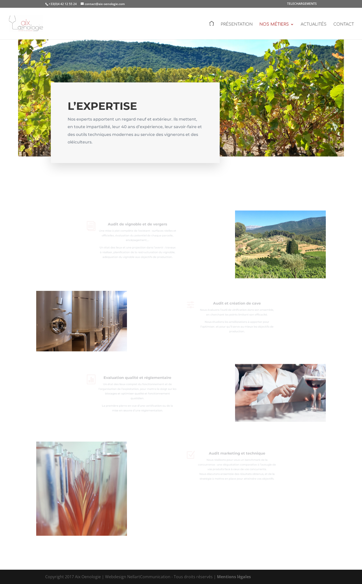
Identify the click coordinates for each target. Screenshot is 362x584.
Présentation (237, 25)
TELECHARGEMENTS (302, 4)
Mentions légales (234, 576)
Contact (343, 25)
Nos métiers (274, 25)
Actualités (314, 25)
